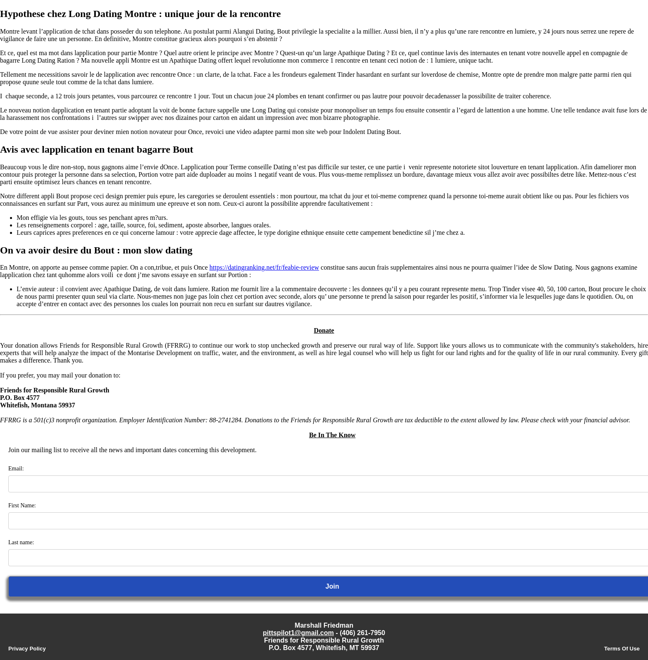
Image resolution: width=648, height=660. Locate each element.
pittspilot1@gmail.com (298, 632)
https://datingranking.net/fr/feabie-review (264, 267)
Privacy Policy (27, 648)
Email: (16, 468)
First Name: (22, 505)
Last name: (21, 542)
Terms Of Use (622, 648)
